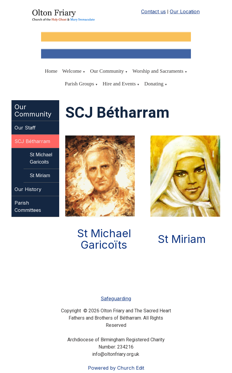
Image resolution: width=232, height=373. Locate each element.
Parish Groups (79, 84)
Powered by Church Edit (116, 368)
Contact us (153, 11)
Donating (153, 84)
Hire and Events (119, 84)
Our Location (185, 11)
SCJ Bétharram (32, 141)
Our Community (107, 71)
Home (51, 71)
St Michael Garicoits (41, 158)
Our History (27, 189)
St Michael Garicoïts (104, 239)
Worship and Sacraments (158, 71)
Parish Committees (27, 206)
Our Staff (25, 128)
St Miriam (40, 175)
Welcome (72, 71)
